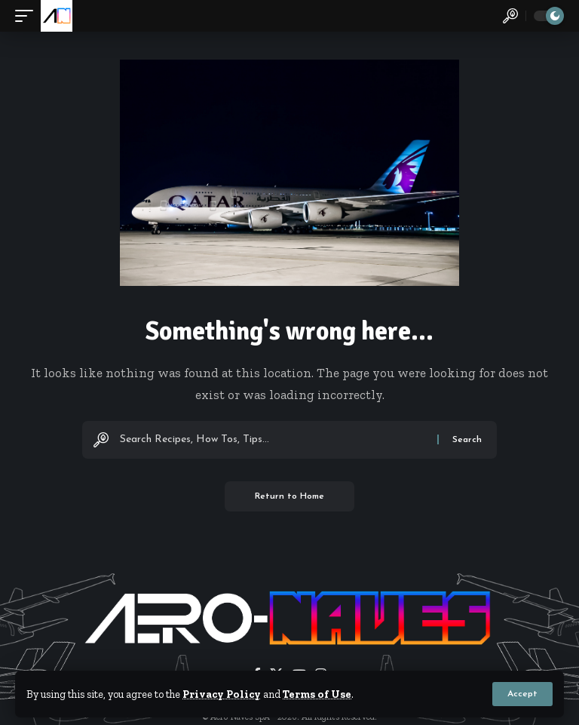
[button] (522, 694)
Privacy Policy (221, 694)
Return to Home (289, 496)
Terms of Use (317, 694)
